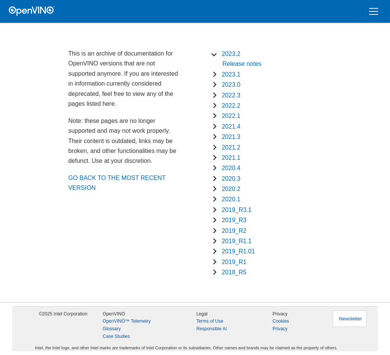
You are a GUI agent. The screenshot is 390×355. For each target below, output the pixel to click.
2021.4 (231, 126)
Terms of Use (209, 321)
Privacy (279, 328)
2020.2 (231, 189)
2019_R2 (234, 231)
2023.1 (231, 74)
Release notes (241, 63)
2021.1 (231, 157)
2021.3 (231, 137)
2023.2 (231, 54)
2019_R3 (234, 220)
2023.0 (231, 84)
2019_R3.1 (236, 210)
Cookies (280, 321)
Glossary (112, 328)
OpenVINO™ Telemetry (127, 321)
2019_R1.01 (238, 251)
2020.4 (231, 168)
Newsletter (350, 319)
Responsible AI (211, 328)
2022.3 (231, 95)
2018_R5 (234, 272)
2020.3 (231, 178)
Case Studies (116, 336)
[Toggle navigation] (373, 11)
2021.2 (231, 147)
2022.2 (231, 105)
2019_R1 (234, 262)
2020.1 (231, 199)
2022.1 (231, 116)
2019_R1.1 (236, 241)
